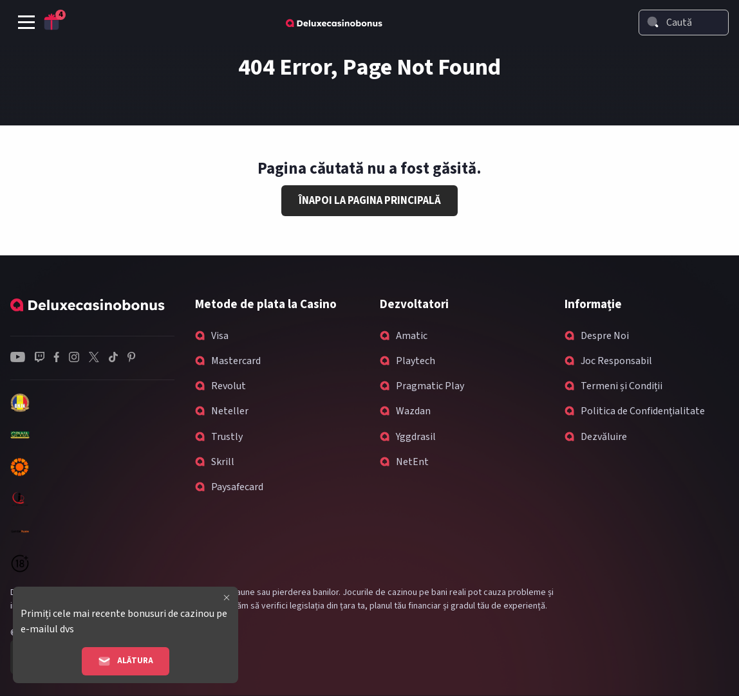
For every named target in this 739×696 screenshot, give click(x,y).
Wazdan (413, 411)
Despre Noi (605, 336)
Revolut (228, 386)
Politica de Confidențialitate (643, 411)
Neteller (229, 411)
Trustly (227, 437)
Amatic (411, 336)
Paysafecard (237, 487)
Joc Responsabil (616, 361)
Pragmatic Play (430, 386)
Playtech (415, 361)
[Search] (652, 21)
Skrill (222, 462)
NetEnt (412, 462)
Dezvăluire (604, 437)
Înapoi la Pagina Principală (370, 200)
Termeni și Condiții (621, 386)
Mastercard (236, 361)
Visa (220, 336)
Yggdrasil (416, 437)
